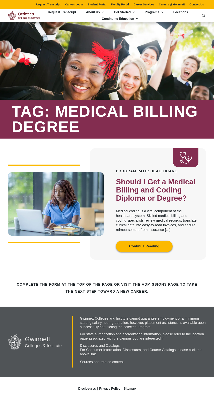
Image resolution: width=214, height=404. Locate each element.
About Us (95, 12)
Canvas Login (74, 4)
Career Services (144, 4)
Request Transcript (48, 4)
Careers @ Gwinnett (172, 4)
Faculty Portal (120, 4)
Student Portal (97, 4)
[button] (203, 15)
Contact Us (196, 4)
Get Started (124, 12)
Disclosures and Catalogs (100, 346)
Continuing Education (120, 19)
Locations (182, 12)
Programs (154, 12)
